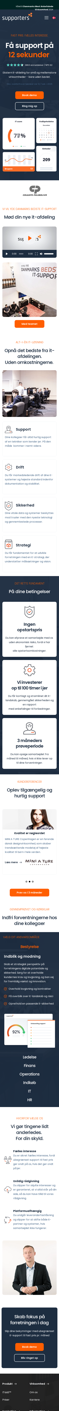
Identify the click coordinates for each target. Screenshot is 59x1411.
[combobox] (54, 18)
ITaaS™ (6, 1392)
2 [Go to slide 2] (29, 881)
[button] (46, 18)
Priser (5, 1400)
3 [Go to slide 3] (33, 881)
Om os (34, 1392)
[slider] (21, 253)
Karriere (35, 1400)
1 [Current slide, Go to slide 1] (26, 881)
